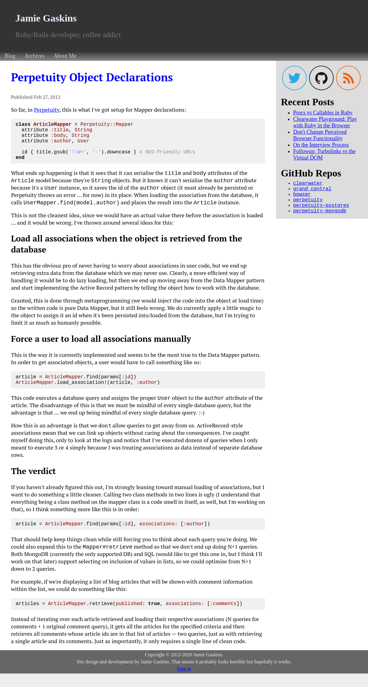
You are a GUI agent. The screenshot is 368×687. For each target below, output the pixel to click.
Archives (34, 56)
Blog (10, 56)
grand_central (312, 190)
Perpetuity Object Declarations (92, 77)
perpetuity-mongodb (319, 217)
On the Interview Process (321, 145)
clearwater (308, 184)
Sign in (184, 682)
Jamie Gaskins (46, 18)
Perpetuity (46, 109)
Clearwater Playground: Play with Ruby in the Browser (325, 122)
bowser (302, 197)
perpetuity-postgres (321, 211)
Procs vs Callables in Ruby (323, 113)
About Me (65, 56)
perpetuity (308, 204)
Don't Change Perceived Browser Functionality (320, 135)
